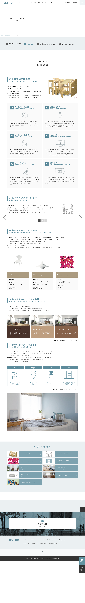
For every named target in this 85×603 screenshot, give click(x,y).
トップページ (25, 581)
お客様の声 (67, 3)
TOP (2, 35)
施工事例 (40, 3)
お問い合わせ (43, 585)
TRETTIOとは (20, 3)
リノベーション (58, 3)
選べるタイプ (48, 3)
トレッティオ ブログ (31, 3)
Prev (4, 238)
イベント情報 (82, 570)
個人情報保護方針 (53, 585)
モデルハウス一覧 (81, 562)
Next (80, 238)
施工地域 (75, 3)
